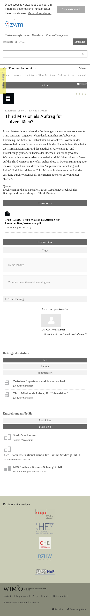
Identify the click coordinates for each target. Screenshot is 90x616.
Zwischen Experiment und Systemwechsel (39, 381)
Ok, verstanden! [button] (71, 9)
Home (6, 75)
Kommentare (45, 242)
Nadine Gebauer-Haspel (17, 459)
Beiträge (29, 75)
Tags (45, 250)
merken (83, 83)
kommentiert (45, 372)
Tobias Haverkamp (23, 439)
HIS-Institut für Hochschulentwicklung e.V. (64, 334)
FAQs (22, 41)
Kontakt (45, 596)
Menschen (54, 426)
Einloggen (79, 41)
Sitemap (34, 602)
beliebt (45, 366)
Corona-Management (57, 35)
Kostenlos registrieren (17, 35)
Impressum (22, 596)
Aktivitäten (45, 420)
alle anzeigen (23, 504)
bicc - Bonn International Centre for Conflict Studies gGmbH (42, 455)
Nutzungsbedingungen (15, 602)
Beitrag (45, 85)
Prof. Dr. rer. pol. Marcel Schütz (30, 471)
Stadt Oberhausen (24, 435)
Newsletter (37, 35)
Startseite (8, 596)
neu (45, 360)
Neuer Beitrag (15, 299)
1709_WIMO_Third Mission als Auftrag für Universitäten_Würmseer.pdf (32, 221)
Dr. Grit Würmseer (53, 329)
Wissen (17, 75)
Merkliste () (10, 41)
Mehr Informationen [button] (39, 13)
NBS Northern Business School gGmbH (37, 467)
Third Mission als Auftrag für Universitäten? (41, 393)
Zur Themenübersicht (17, 68)
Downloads (44, 203)
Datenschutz (59, 596)
